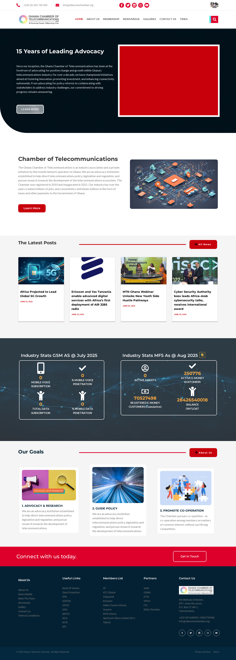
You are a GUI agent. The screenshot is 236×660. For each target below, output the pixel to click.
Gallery (22, 607)
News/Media (131, 18)
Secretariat (24, 602)
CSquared (108, 596)
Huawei (107, 609)
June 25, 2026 (26, 302)
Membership (111, 18)
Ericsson (107, 601)
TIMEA (184, 18)
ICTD (146, 596)
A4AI (146, 588)
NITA (65, 622)
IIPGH (147, 601)
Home (79, 18)
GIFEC (65, 605)
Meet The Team (26, 598)
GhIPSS (66, 601)
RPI (64, 626)
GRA (64, 609)
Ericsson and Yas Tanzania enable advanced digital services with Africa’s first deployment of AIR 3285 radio (91, 300)
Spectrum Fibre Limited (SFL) (119, 618)
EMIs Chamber (152, 609)
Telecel (106, 622)
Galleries (149, 18)
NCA (64, 618)
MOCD (66, 613)
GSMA (147, 592)
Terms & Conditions (29, 615)
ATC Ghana (109, 592)
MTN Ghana (109, 613)
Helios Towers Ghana (114, 605)
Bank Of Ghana (70, 588)
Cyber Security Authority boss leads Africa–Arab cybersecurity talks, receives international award (192, 300)
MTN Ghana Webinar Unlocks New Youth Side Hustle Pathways (141, 296)
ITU (145, 605)
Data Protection (71, 592)
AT (104, 588)
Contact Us (168, 18)
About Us (93, 18)
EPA (64, 596)
